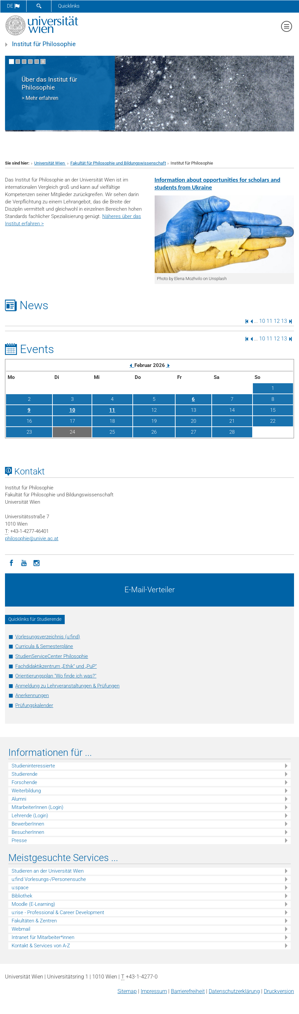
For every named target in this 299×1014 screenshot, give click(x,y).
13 (284, 321)
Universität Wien (50, 163)
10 (262, 321)
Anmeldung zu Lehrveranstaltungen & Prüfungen (67, 686)
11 (269, 321)
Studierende (24, 774)
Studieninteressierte (33, 766)
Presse (19, 840)
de (13, 6)
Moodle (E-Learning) (33, 904)
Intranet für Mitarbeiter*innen (43, 937)
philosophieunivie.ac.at (31, 539)
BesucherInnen (28, 832)
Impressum (154, 991)
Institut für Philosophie (44, 44)
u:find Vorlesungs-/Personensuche (49, 879)
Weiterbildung (26, 791)
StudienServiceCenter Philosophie (51, 656)
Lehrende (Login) (30, 816)
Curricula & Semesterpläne (44, 646)
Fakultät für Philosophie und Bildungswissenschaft (118, 163)
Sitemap (127, 991)
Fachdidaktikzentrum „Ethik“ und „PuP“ (56, 666)
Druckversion (279, 991)
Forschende (24, 782)
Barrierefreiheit (188, 991)
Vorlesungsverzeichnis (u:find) (47, 637)
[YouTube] (24, 562)
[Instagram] (36, 562)
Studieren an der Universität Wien (48, 871)
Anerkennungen (32, 695)
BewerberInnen (28, 824)
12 (277, 321)
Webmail (21, 929)
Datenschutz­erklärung (234, 991)
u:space (20, 888)
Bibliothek (22, 896)
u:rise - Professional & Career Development (58, 912)
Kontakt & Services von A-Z (41, 946)
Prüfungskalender (34, 705)
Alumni (19, 799)
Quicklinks (69, 6)
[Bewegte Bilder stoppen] (42, 61)
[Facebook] (11, 562)
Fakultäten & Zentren (34, 921)
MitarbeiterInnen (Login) (37, 807)
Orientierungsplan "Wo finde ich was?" (55, 676)
